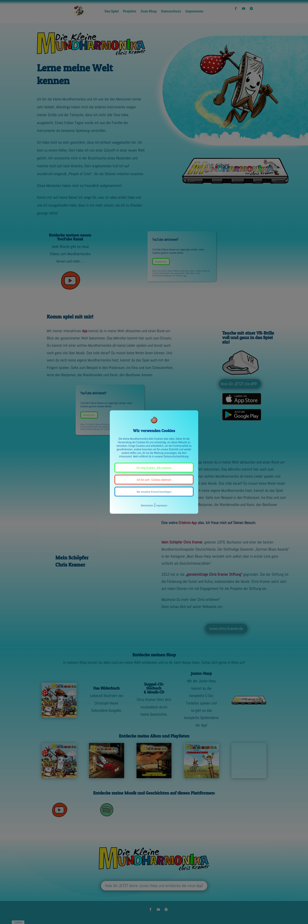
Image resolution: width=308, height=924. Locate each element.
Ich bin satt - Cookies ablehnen (154, 480)
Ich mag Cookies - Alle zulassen (154, 468)
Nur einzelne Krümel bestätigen (154, 492)
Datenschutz (147, 505)
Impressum (161, 505)
